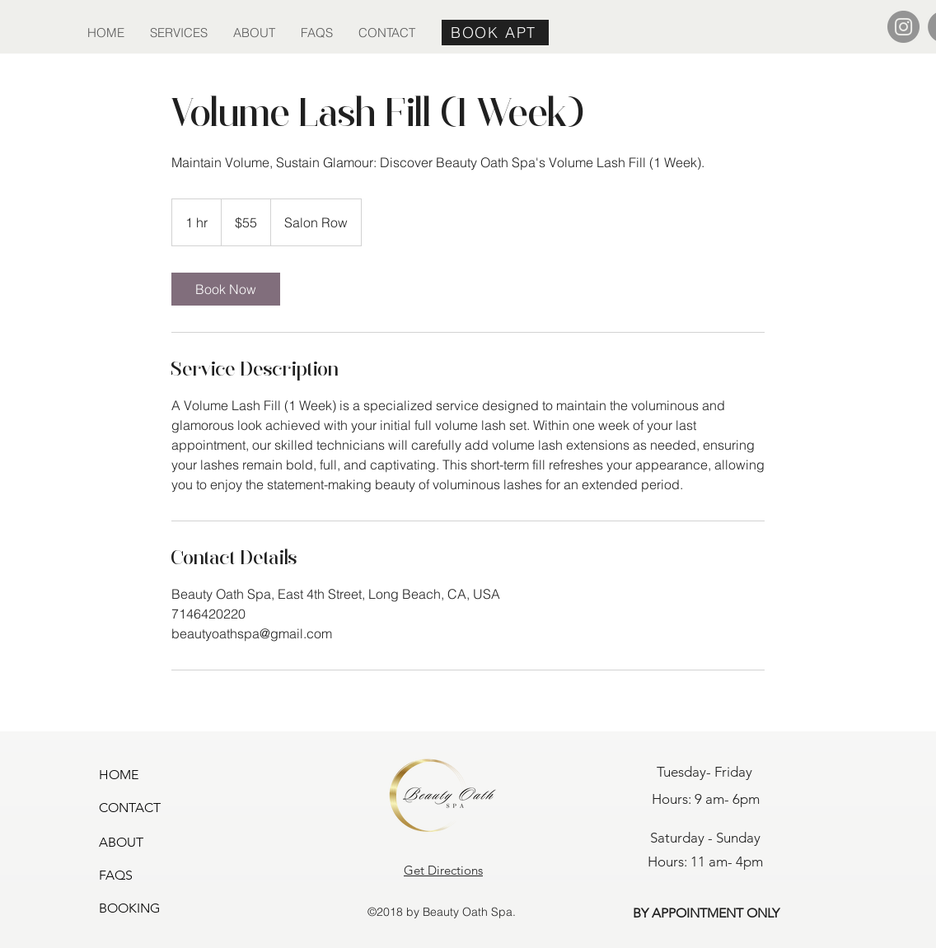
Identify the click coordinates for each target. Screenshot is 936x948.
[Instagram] (903, 27)
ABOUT (121, 842)
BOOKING (129, 908)
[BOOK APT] (495, 32)
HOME (118, 774)
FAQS (116, 875)
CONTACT (130, 807)
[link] (225, 289)
